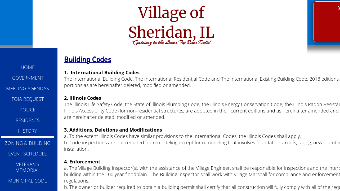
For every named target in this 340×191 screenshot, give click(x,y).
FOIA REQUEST (28, 99)
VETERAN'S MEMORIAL (27, 167)
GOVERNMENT (27, 78)
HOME (28, 67)
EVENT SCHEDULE (27, 153)
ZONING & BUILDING (28, 143)
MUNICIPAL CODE (27, 180)
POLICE (27, 109)
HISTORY (27, 131)
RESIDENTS (28, 120)
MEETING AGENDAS (27, 88)
